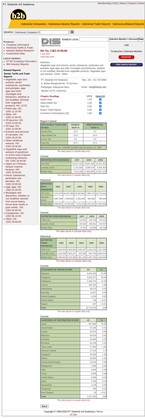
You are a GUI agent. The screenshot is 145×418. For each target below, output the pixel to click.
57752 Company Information (21, 61)
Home (141, 3)
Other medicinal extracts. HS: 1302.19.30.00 (14, 143)
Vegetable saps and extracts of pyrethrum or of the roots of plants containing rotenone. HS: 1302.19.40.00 (18, 155)
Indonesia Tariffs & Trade (19, 47)
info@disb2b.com (97, 87)
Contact (132, 3)
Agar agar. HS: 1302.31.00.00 (13, 188)
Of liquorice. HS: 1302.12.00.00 (14, 121)
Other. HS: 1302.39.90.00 (13, 220)
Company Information (17, 44)
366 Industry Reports (17, 64)
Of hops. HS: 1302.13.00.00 (13, 127)
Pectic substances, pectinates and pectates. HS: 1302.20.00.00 (16, 179)
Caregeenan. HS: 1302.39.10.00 (15, 214)
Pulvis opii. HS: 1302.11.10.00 (14, 110)
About (122, 3)
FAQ (115, 3)
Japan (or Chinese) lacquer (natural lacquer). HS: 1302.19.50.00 (16, 168)
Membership (104, 3)
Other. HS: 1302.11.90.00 (13, 116)
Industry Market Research (20, 50)
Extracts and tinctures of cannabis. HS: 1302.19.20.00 (17, 134)
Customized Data (15, 53)
